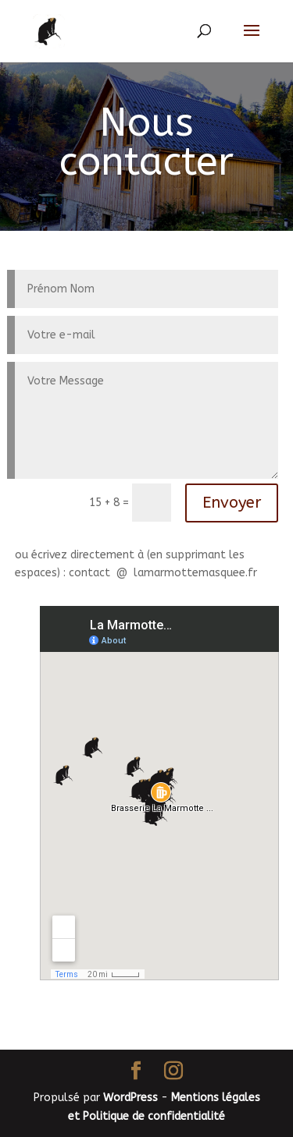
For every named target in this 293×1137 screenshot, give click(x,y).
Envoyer (231, 503)
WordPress (130, 1097)
